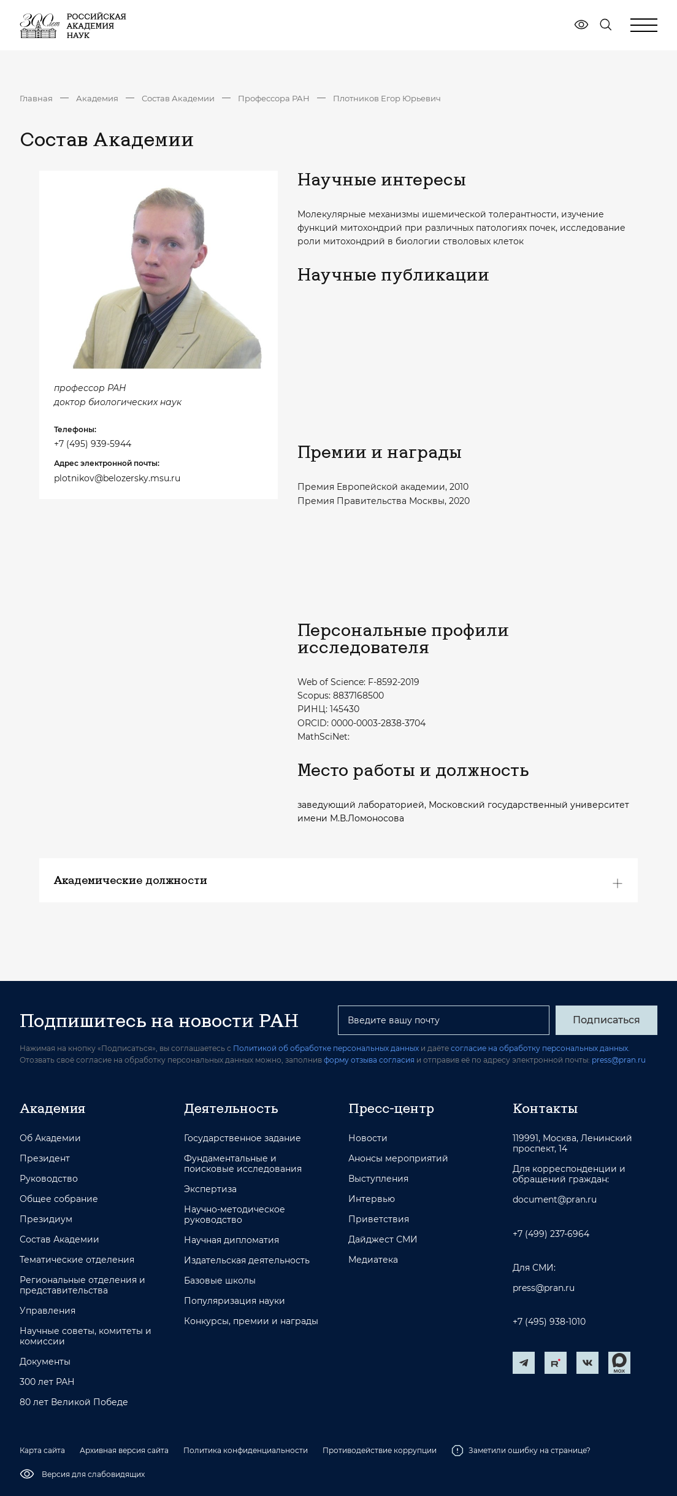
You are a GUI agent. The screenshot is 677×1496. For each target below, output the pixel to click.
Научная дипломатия (231, 1240)
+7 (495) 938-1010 (549, 1322)
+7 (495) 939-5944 (92, 443)
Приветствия (378, 1219)
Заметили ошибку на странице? (521, 1450)
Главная (36, 98)
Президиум (46, 1219)
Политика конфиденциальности (245, 1450)
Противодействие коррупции (380, 1450)
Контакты (545, 1108)
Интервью (371, 1199)
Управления (47, 1311)
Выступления (378, 1179)
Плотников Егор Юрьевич (387, 98)
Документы (45, 1362)
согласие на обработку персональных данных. (540, 1048)
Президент (45, 1158)
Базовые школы (220, 1281)
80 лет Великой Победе (74, 1402)
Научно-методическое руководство (234, 1214)
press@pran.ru (619, 1059)
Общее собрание (59, 1199)
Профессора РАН (274, 98)
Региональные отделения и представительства (82, 1285)
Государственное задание (242, 1138)
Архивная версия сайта (124, 1450)
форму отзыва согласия (369, 1059)
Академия (97, 98)
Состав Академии (178, 98)
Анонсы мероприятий (398, 1158)
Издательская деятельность (247, 1260)
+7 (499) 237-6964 (551, 1234)
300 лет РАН (47, 1382)
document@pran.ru (555, 1200)
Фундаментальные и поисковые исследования (243, 1163)
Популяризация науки (234, 1301)
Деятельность (231, 1108)
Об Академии (50, 1138)
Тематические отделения (77, 1260)
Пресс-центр (391, 1108)
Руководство (49, 1179)
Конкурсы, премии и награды (251, 1321)
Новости (368, 1138)
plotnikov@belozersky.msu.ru (117, 478)
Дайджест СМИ (383, 1239)
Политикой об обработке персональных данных (326, 1048)
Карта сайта (42, 1450)
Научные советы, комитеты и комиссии (85, 1336)
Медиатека (373, 1260)
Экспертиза (210, 1189)
